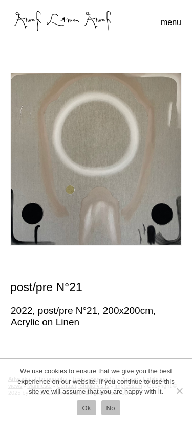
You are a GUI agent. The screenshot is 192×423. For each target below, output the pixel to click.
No (110, 408)
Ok (86, 408)
